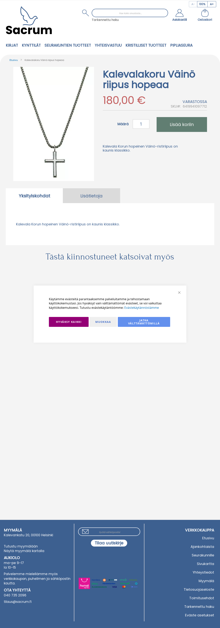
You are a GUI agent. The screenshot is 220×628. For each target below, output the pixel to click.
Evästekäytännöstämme (141, 308)
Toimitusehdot (201, 598)
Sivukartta (205, 563)
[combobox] (130, 13)
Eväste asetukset (199, 615)
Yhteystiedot (203, 572)
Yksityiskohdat (34, 196)
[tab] (34, 195)
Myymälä (206, 581)
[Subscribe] (109, 543)
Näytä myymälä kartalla (24, 551)
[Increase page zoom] (212, 4)
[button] (179, 15)
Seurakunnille (203, 555)
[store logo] (29, 20)
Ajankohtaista (202, 546)
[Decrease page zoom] (193, 4)
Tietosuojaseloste (199, 589)
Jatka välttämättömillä (144, 321)
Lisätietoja (91, 196)
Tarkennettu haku (105, 20)
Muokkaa (103, 322)
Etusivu (14, 60)
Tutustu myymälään (21, 546)
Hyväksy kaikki (69, 322)
